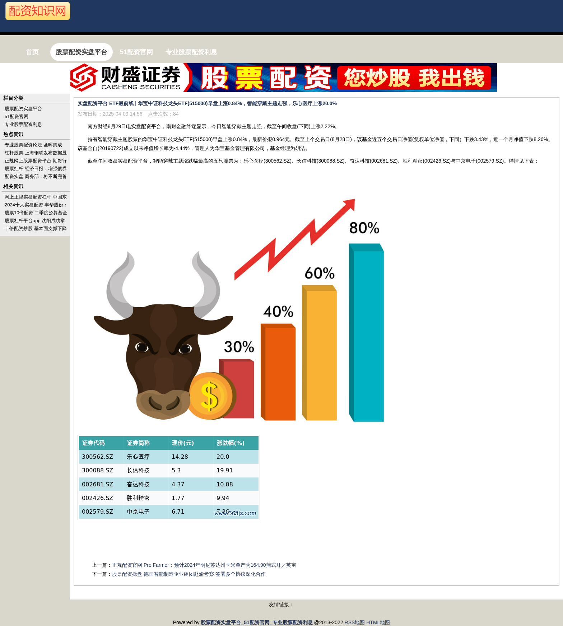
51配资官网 (16, 116)
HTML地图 (378, 622)
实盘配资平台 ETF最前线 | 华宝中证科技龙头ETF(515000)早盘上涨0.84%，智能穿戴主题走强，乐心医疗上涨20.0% (207, 103)
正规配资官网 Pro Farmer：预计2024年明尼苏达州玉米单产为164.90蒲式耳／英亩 (204, 565)
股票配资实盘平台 (23, 108)
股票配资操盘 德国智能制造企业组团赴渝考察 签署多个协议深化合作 (189, 574)
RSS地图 (355, 622)
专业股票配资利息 (23, 124)
